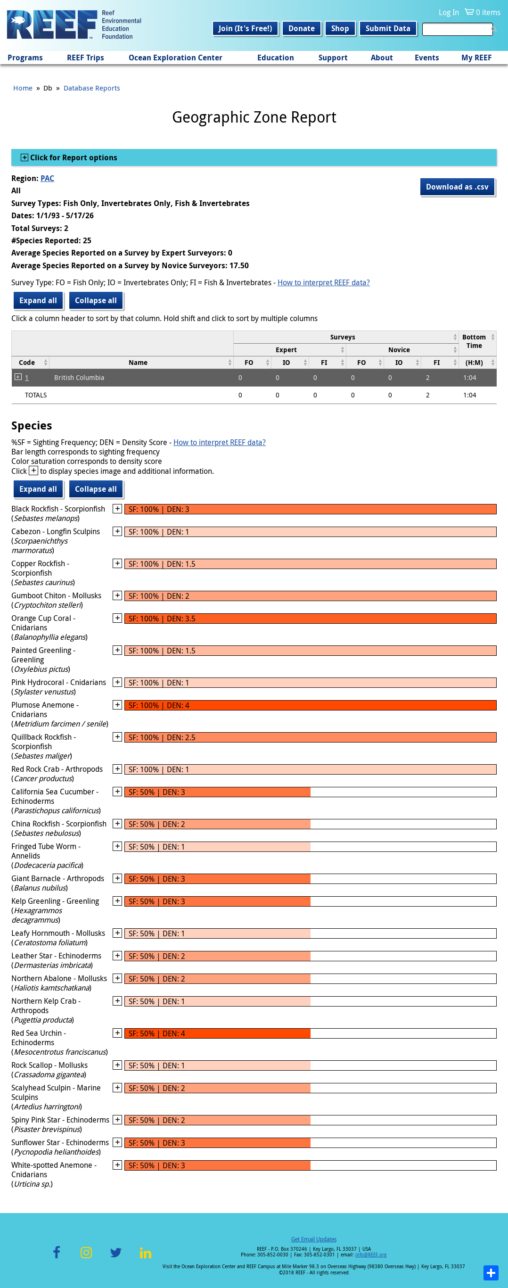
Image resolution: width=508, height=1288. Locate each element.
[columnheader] (346, 336)
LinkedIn (145, 1258)
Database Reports (92, 87)
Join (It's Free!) (245, 28)
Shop (340, 28)
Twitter (116, 1258)
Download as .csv (457, 187)
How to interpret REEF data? (324, 282)
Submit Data (388, 28)
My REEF (476, 57)
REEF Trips (85, 57)
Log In (449, 12)
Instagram (86, 1258)
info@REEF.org (370, 1255)
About (382, 57)
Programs (25, 57)
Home (23, 87)
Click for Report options (72, 157)
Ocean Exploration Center (175, 57)
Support (333, 57)
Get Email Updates (313, 1239)
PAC (47, 178)
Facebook (56, 1258)
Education (275, 57)
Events (427, 57)
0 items (488, 12)
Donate (301, 28)
